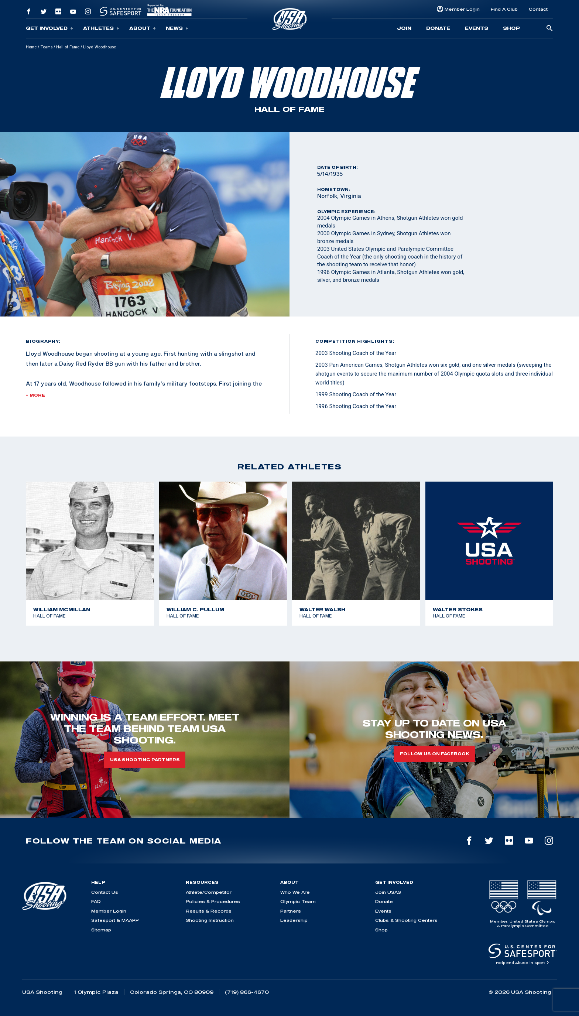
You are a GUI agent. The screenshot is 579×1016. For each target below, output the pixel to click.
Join (404, 28)
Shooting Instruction (210, 920)
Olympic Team (298, 901)
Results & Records (209, 911)
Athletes (101, 28)
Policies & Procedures (213, 901)
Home (31, 47)
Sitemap (101, 929)
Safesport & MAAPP (115, 920)
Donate (438, 28)
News (177, 28)
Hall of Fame (67, 47)
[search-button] (549, 28)
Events (476, 28)
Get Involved (49, 28)
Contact (538, 9)
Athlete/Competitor (209, 892)
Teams (46, 47)
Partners (290, 911)
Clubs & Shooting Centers (406, 920)
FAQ (96, 901)
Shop (511, 28)
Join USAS (388, 892)
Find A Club (504, 9)
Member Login (462, 9)
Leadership (294, 920)
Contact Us (104, 892)
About (142, 28)
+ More (35, 395)
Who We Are (295, 892)
